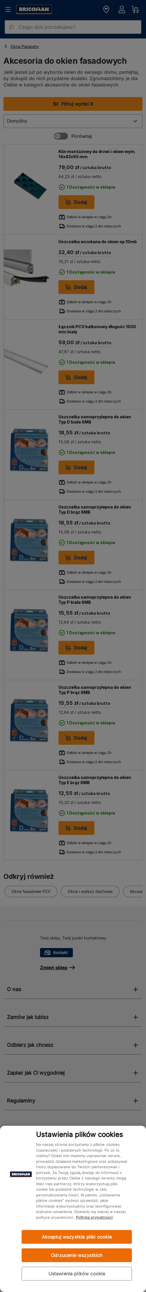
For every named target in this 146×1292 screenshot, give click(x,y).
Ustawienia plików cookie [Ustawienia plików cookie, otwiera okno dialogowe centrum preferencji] (76, 1273)
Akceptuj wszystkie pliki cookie (77, 1237)
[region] (73, 1209)
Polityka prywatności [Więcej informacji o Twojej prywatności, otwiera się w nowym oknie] (94, 1217)
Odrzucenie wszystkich (76, 1255)
